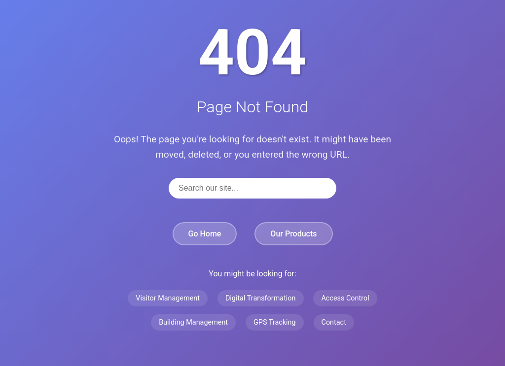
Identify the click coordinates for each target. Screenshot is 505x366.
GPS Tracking (274, 322)
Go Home (204, 233)
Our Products (293, 233)
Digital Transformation (260, 298)
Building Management (193, 322)
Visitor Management (168, 298)
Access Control (345, 298)
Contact (334, 322)
